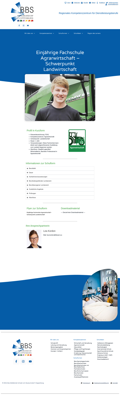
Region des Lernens (94, 33)
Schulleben (78, 33)
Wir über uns (29, 33)
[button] (85, 293)
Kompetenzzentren (47, 33)
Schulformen (64, 33)
